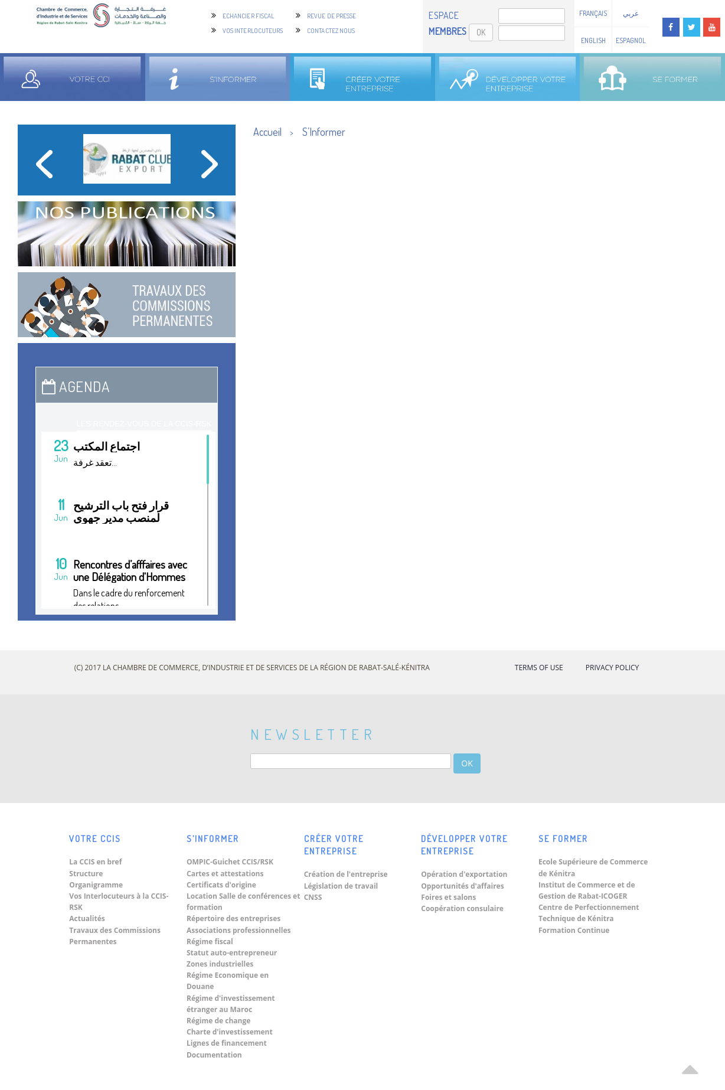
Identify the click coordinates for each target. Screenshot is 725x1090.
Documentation (214, 1055)
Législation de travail (341, 886)
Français (593, 13)
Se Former (563, 838)
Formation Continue (574, 930)
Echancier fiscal (249, 16)
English (593, 40)
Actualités (86, 918)
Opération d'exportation (464, 874)
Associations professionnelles (238, 930)
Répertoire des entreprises (233, 918)
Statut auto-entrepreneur (232, 953)
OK (480, 32)
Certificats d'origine (221, 885)
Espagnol (631, 40)
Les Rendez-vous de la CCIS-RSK (143, 423)
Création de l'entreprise (346, 874)
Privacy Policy (612, 668)
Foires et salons (448, 897)
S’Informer (323, 131)
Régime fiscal (210, 941)
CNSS (313, 897)
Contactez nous (331, 31)
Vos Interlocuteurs (253, 31)
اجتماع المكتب (106, 446)
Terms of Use (539, 668)
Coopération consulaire (462, 908)
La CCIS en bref (95, 862)
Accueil (267, 131)
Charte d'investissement (230, 1032)
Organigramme (96, 885)
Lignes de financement (227, 1043)
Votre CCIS (95, 838)
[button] (44, 168)
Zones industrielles (220, 964)
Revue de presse (332, 16)
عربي (631, 13)
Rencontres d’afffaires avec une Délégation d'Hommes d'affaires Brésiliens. (130, 576)
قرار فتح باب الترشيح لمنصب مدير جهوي (121, 511)
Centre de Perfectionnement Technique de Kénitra (588, 912)
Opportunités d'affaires (462, 886)
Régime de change (218, 1021)
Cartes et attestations (225, 874)
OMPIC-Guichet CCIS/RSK (230, 862)
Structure (86, 874)
